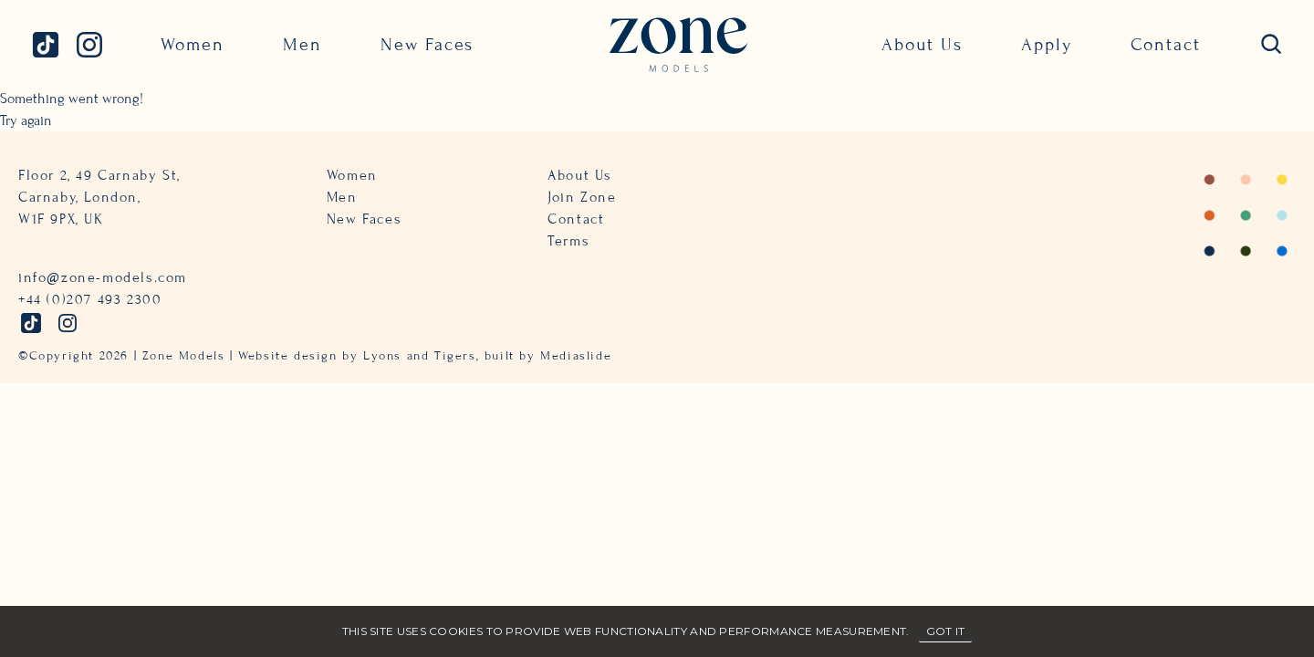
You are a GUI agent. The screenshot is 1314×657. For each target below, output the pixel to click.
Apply (1046, 44)
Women (192, 44)
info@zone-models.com (102, 277)
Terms (568, 241)
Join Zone (582, 197)
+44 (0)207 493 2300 (90, 299)
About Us (922, 44)
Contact (1166, 44)
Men (302, 44)
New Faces (427, 44)
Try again (26, 120)
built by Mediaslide (548, 356)
